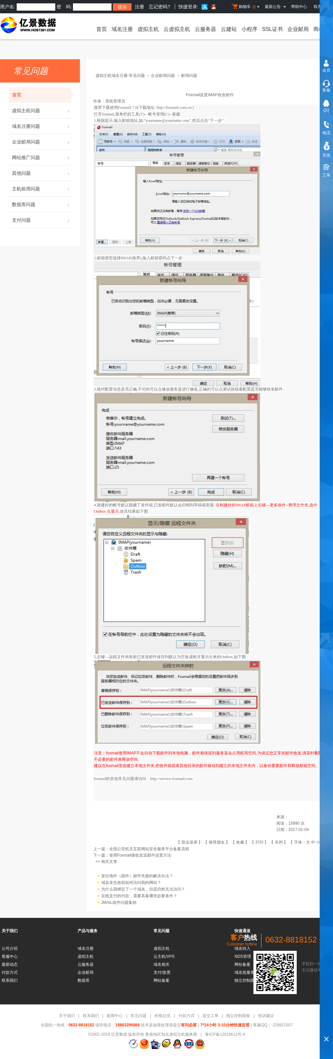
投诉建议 (266, 1015)
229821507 (281, 1025)
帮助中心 (299, 6)
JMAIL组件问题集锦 (119, 903)
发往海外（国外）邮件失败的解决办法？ (137, 876)
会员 (326, 70)
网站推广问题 (41, 157)
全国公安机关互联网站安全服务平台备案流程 (149, 849)
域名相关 (161, 964)
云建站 (229, 29)
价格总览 (162, 1015)
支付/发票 (162, 972)
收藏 (240, 842)
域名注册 (122, 29)
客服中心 (10, 956)
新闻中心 (115, 1015)
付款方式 (10, 972)
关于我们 (67, 1015)
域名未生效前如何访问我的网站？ (131, 883)
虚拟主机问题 (41, 110)
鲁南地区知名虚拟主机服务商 (171, 1034)
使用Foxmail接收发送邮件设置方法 (140, 855)
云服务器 (205, 29)
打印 (259, 842)
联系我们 (10, 980)
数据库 (84, 980)
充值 (326, 155)
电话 (326, 133)
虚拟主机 (148, 29)
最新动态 (10, 964)
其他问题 (41, 173)
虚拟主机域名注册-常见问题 (120, 75)
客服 (326, 90)
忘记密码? (159, 6)
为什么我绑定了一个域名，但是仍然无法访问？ (143, 889)
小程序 (249, 29)
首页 (101, 29)
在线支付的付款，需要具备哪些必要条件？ (139, 896)
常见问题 (139, 1015)
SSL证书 (272, 29)
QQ (326, 110)
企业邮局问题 (41, 141)
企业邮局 (298, 29)
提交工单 (210, 1015)
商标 (318, 29)
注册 (139, 6)
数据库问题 (41, 204)
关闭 (279, 842)
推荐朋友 (217, 842)
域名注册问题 (41, 126)
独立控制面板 (238, 1015)
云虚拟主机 (177, 29)
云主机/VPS (164, 956)
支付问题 (41, 220)
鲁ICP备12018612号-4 (225, 1034)
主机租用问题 (41, 188)
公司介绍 (10, 948)
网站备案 (161, 980)
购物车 (246, 7)
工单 (326, 175)
